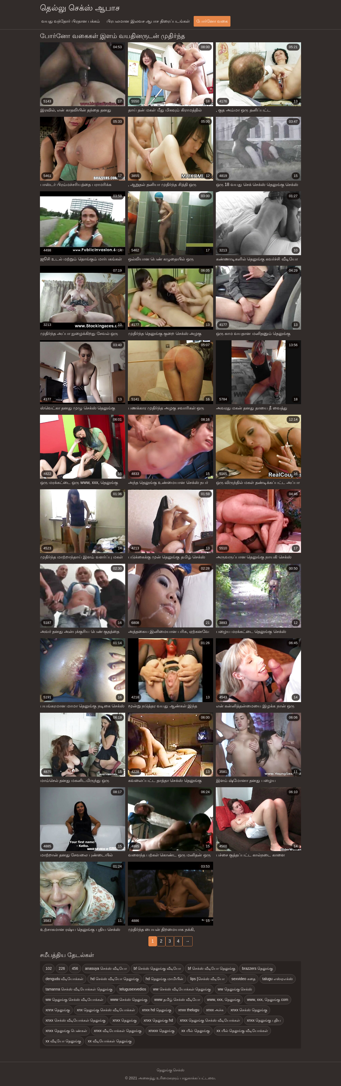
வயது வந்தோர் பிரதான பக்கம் (70, 21)
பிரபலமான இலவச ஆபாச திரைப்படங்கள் (148, 21)
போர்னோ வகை (212, 21)
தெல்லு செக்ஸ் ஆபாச (80, 7)
